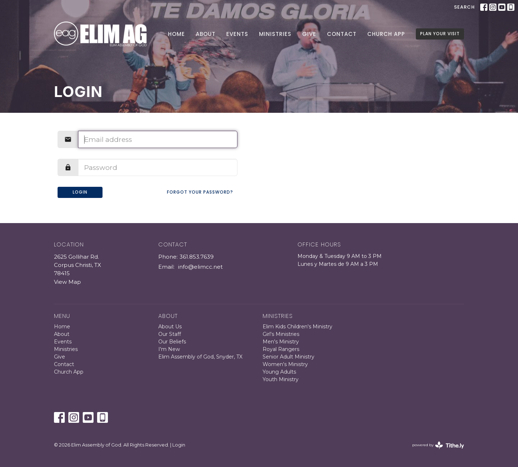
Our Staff (169, 334)
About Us (170, 326)
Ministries (275, 34)
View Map (67, 281)
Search (464, 7)
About (205, 34)
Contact (341, 34)
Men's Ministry (281, 341)
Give (309, 34)
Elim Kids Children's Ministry (297, 326)
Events (237, 34)
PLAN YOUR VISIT (440, 34)
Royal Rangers (281, 349)
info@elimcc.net (200, 266)
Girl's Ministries (281, 334)
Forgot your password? (200, 192)
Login (80, 192)
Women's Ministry (285, 364)
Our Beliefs (172, 341)
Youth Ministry (281, 379)
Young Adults (279, 372)
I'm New (169, 349)
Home (176, 34)
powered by (438, 445)
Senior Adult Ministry (288, 356)
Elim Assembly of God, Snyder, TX (200, 356)
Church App (386, 34)
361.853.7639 (197, 256)
